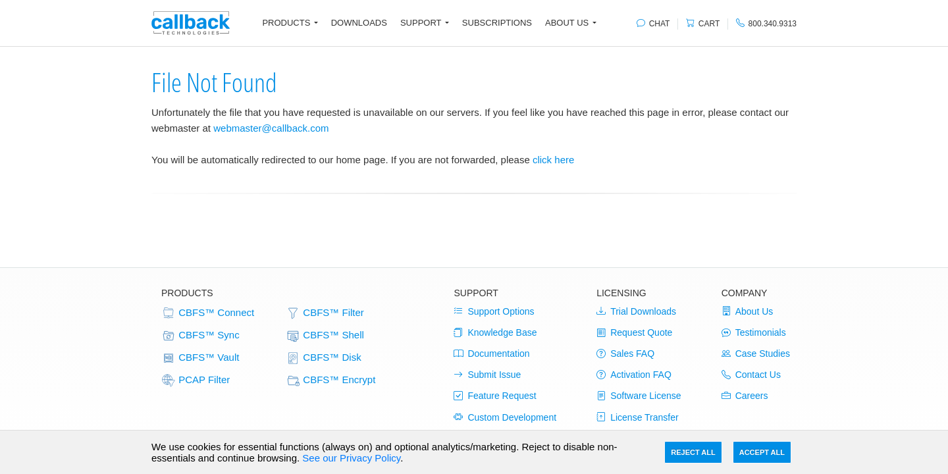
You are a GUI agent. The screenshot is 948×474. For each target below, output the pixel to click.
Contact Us (751, 374)
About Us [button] (567, 23)
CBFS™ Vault (200, 358)
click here (553, 159)
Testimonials (754, 332)
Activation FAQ (634, 374)
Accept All (762, 452)
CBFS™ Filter (325, 313)
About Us (748, 311)
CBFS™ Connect (207, 313)
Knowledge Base (495, 332)
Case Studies (756, 353)
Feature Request (495, 395)
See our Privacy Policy (351, 457)
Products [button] (286, 23)
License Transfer (637, 417)
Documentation (491, 353)
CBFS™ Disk (323, 358)
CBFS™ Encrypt (330, 380)
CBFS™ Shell (325, 336)
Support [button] (421, 23)
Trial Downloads (636, 311)
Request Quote (634, 332)
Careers (745, 395)
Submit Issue (487, 374)
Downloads (359, 23)
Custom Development (505, 417)
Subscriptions (497, 23)
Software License (638, 395)
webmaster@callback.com (271, 128)
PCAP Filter (195, 380)
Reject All (693, 452)
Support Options (494, 311)
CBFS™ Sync (200, 336)
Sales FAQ (625, 353)
